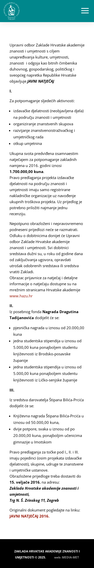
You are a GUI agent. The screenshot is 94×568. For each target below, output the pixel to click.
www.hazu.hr (21, 295)
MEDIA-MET (70, 557)
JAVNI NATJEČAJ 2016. (29, 516)
